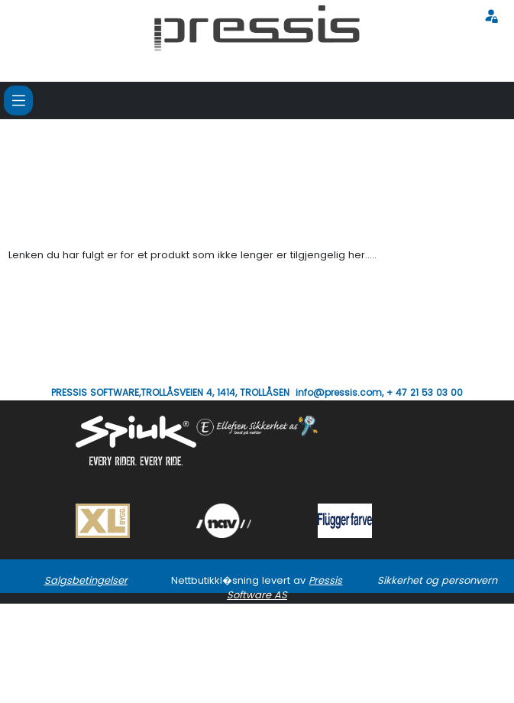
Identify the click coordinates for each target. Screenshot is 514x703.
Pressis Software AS (285, 587)
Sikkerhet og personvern (437, 580)
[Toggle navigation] (18, 100)
